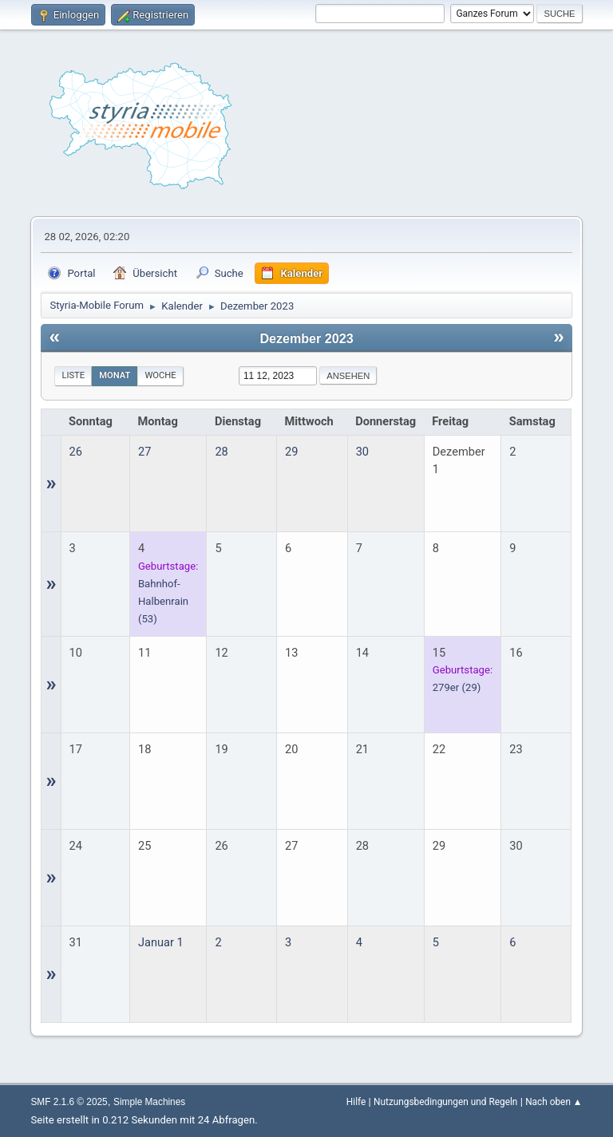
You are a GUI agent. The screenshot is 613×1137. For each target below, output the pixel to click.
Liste (73, 375)
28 (221, 451)
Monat (114, 375)
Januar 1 (161, 942)
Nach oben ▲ (553, 1101)
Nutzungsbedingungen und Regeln (445, 1101)
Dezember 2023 (306, 338)
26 (75, 451)
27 (144, 451)
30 (362, 451)
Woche (160, 375)
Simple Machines (149, 1101)
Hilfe (356, 1101)
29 (291, 451)
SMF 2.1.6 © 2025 (68, 1101)
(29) (457, 687)
